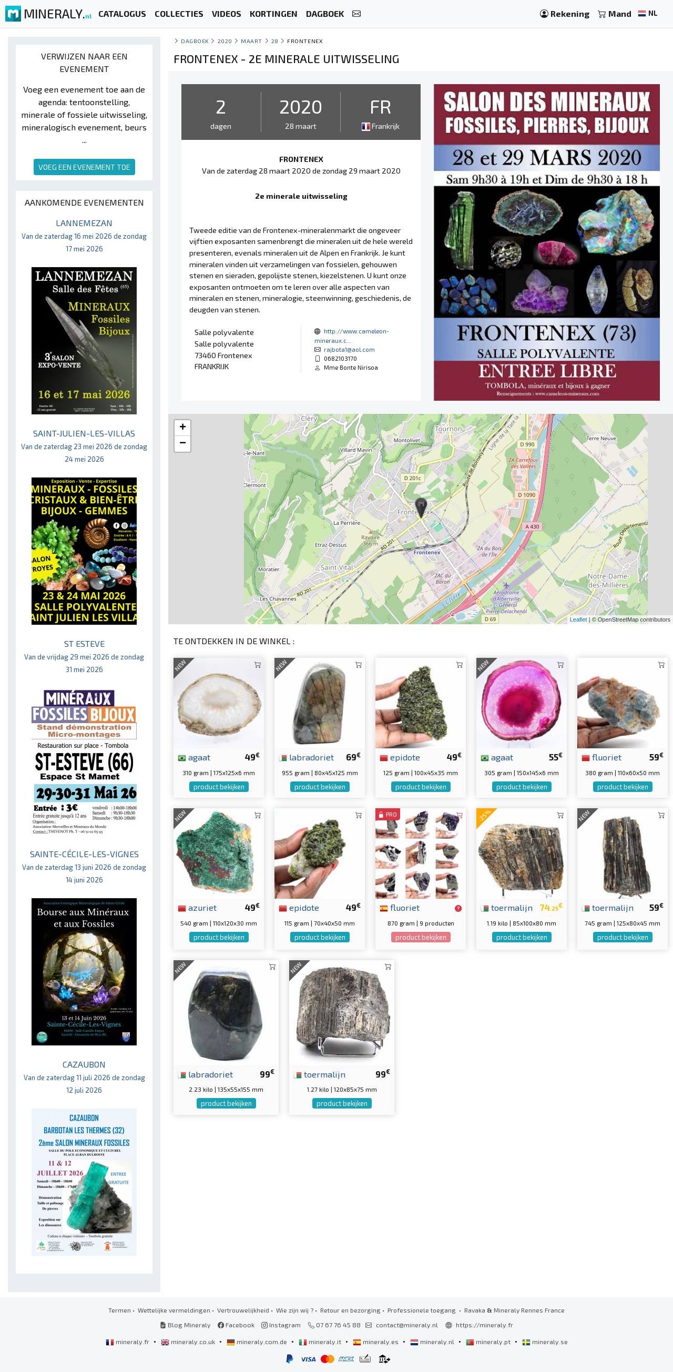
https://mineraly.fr (484, 1324)
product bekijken (218, 786)
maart (251, 40)
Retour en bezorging (350, 1310)
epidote (400, 756)
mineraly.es (376, 1341)
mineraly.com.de (258, 1341)
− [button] (182, 444)
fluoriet (601, 756)
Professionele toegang (422, 1310)
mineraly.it (321, 1341)
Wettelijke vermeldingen (174, 1310)
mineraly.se (545, 1341)
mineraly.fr (128, 1341)
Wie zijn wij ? (294, 1310)
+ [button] (182, 428)
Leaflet (578, 619)
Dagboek (195, 40)
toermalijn (507, 907)
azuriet (197, 907)
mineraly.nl (433, 1341)
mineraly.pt (489, 1341)
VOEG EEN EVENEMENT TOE (84, 166)
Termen (119, 1310)
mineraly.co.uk (189, 1341)
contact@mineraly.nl (407, 1324)
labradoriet (306, 756)
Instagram (281, 1324)
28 (275, 40)
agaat (194, 756)
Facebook (236, 1324)
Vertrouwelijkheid (243, 1310)
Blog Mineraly (185, 1324)
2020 (225, 40)
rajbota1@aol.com (349, 349)
